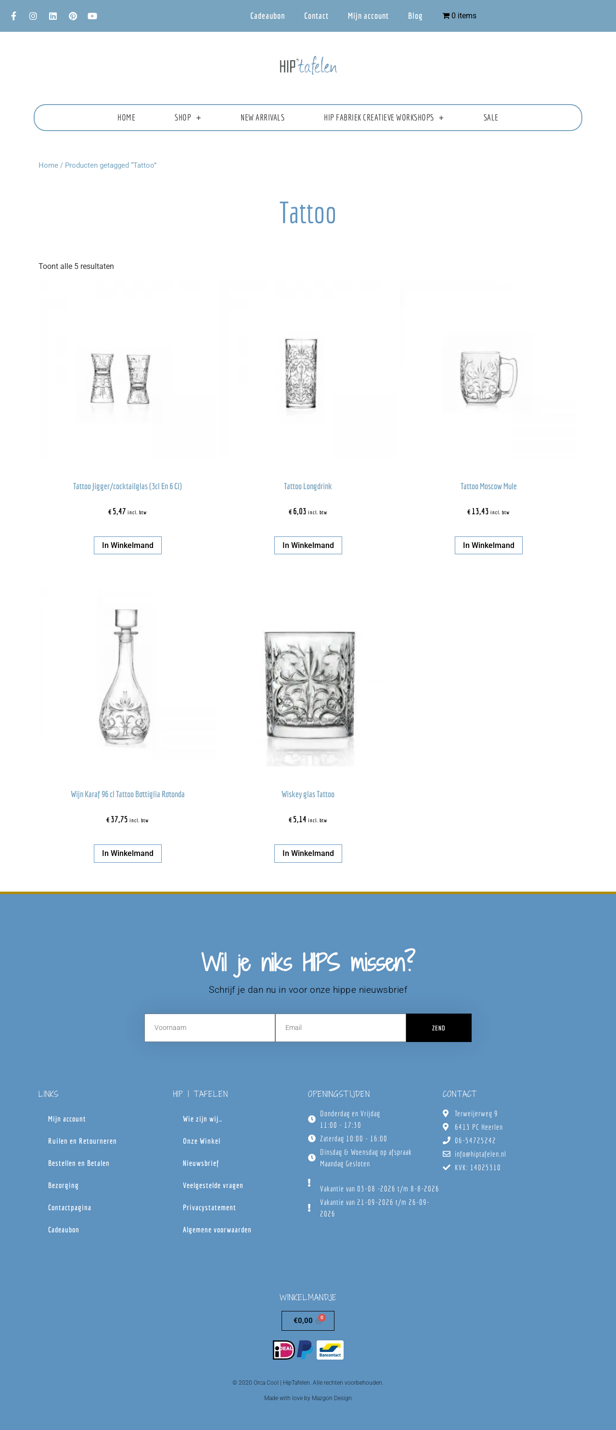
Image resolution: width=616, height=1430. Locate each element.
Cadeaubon (267, 16)
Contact (316, 16)
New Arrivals (262, 117)
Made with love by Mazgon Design (308, 1398)
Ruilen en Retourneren (82, 1140)
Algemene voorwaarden (217, 1229)
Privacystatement (209, 1207)
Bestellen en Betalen (79, 1163)
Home (126, 117)
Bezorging (63, 1185)
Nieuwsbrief (201, 1163)
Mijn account (368, 16)
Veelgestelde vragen (213, 1185)
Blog (415, 16)
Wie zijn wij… (202, 1118)
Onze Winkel (201, 1140)
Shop (188, 117)
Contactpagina (69, 1207)
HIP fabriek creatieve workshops (384, 117)
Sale (491, 117)
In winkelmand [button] (128, 545)
